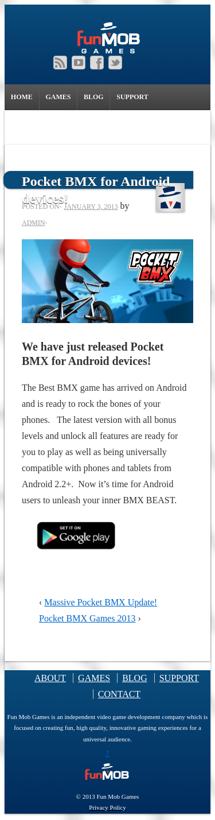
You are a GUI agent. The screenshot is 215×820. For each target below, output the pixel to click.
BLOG (94, 97)
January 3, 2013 (91, 207)
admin (33, 223)
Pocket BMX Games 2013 (87, 618)
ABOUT (50, 678)
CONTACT (119, 694)
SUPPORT (132, 97)
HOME (22, 97)
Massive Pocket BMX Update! (100, 602)
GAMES (58, 98)
